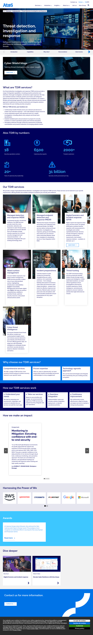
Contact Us (9, 604)
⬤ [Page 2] (47, 506)
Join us (74, 5)
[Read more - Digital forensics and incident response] (28, 583)
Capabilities (30, 52)
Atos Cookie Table (32, 628)
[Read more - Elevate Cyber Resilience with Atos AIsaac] (58, 583)
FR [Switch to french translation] (88, 2)
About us (65, 5)
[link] (9, 498)
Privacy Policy (16, 630)
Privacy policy (79, 628)
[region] (46, 450)
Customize (79, 626)
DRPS (12, 290)
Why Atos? (47, 52)
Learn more (9, 72)
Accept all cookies (79, 620)
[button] (3, 52)
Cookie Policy (60, 627)
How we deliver (62, 52)
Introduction (14, 52)
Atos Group (82, 5)
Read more (8, 538)
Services (37, 5)
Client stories (79, 52)
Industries (47, 5)
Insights (56, 5)
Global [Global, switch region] (80, 2)
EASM (9, 286)
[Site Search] (88, 5)
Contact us (73, 2)
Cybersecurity (16, 11)
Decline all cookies (79, 623)
